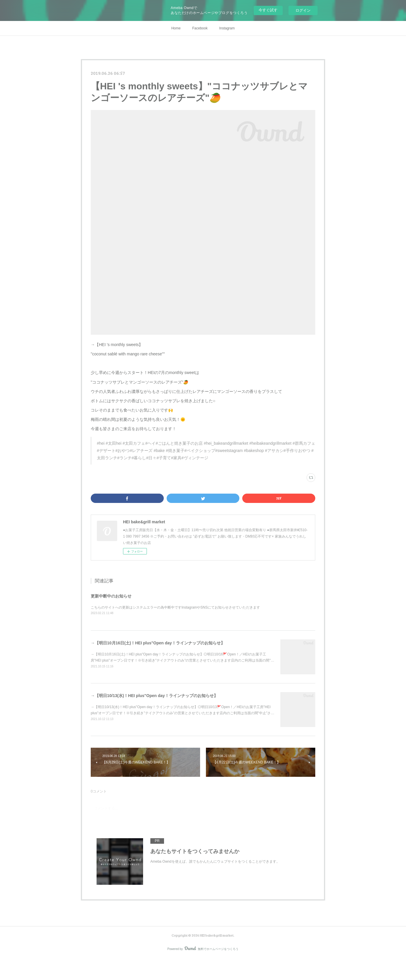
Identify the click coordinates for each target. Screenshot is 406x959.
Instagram (227, 28)
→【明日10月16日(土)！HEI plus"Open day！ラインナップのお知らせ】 (158, 643)
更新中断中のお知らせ (111, 596)
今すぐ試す (268, 10)
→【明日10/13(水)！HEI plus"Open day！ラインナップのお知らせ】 (154, 695)
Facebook (200, 28)
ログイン (303, 10)
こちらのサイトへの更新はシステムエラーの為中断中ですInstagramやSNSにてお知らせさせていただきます (175, 607)
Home (176, 28)
